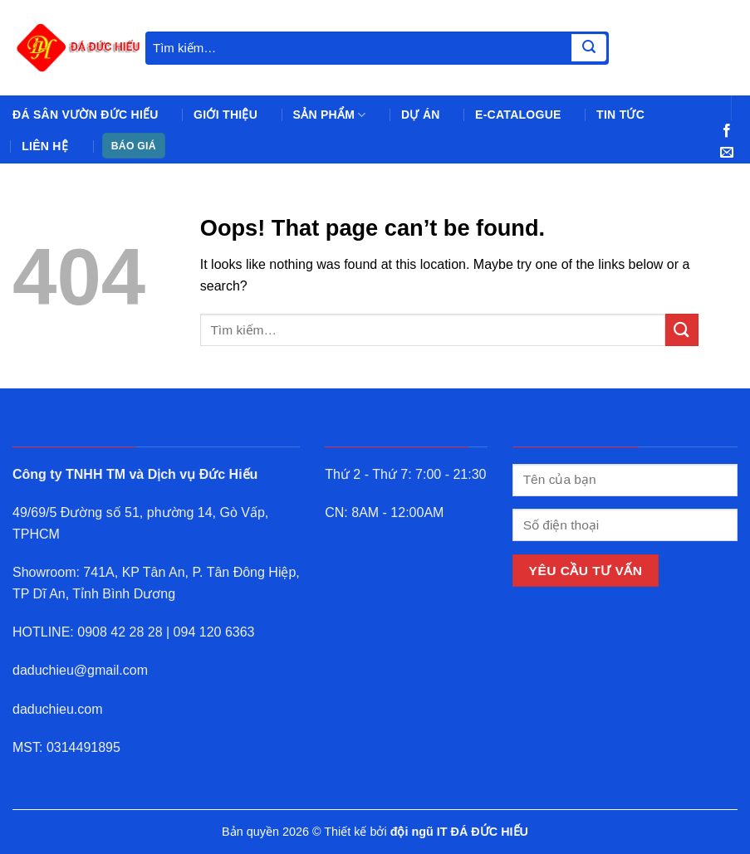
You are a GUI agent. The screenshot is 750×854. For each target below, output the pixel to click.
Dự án (420, 114)
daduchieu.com (57, 709)
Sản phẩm (329, 115)
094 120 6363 (214, 632)
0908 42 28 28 (119, 632)
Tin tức (620, 114)
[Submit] (588, 48)
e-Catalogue (518, 114)
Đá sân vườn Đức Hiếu (85, 114)
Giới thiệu (225, 114)
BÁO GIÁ (133, 146)
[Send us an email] (726, 152)
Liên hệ (45, 146)
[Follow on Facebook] (726, 131)
